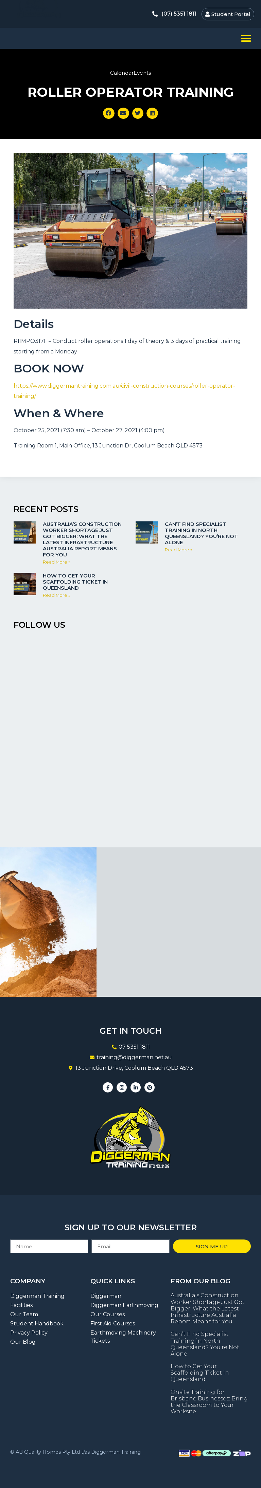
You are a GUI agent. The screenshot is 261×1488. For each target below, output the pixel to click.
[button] (246, 38)
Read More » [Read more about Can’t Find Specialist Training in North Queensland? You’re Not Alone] (178, 549)
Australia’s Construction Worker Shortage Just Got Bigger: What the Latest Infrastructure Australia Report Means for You (82, 539)
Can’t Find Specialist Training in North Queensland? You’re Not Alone (201, 533)
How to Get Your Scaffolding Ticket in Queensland (75, 581)
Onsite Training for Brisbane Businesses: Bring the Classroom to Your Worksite (209, 1402)
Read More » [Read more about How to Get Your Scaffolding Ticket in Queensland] (56, 595)
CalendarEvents (130, 73)
